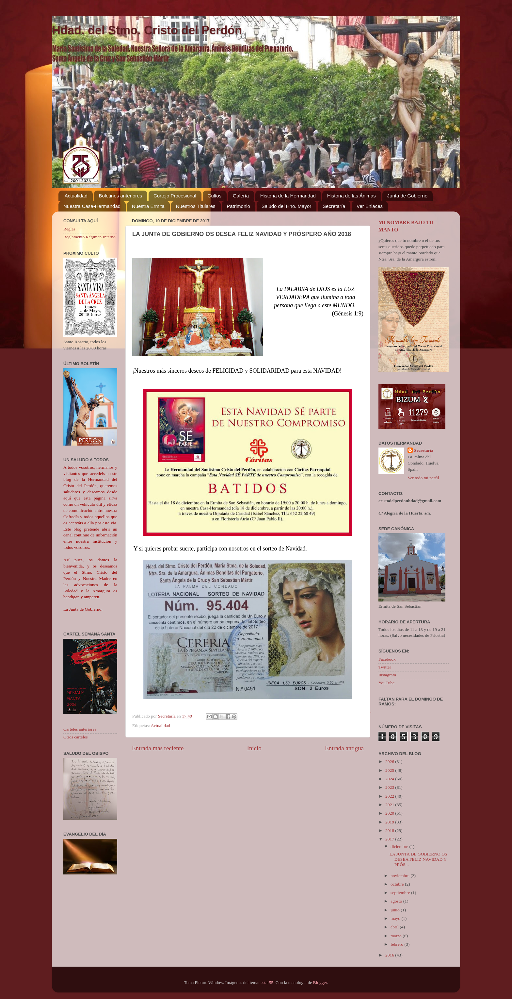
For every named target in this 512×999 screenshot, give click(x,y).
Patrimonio (238, 206)
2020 (390, 813)
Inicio (254, 748)
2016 (390, 955)
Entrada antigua (344, 748)
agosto (397, 901)
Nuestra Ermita (148, 206)
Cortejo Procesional (174, 195)
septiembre (401, 892)
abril (395, 926)
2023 (390, 787)
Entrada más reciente (158, 748)
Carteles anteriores (79, 729)
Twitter (384, 667)
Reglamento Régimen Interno (89, 236)
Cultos (215, 195)
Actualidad (76, 195)
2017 (390, 839)
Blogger (320, 982)
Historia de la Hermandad (288, 195)
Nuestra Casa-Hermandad (91, 206)
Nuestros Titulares (196, 206)
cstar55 (267, 982)
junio (396, 909)
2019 (390, 822)
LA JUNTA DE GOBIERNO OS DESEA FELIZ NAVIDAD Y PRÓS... (418, 859)
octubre (398, 884)
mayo (396, 918)
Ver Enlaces (370, 206)
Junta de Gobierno (407, 195)
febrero (397, 944)
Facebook (386, 659)
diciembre (400, 846)
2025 (390, 770)
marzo (397, 935)
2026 (390, 761)
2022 (390, 796)
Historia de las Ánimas (351, 195)
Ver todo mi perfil (423, 477)
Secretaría (334, 206)
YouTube (386, 682)
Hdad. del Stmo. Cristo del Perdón (147, 30)
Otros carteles (75, 737)
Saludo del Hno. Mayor (287, 206)
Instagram (387, 674)
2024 (390, 778)
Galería (241, 195)
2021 (390, 804)
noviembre (400, 875)
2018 (390, 830)
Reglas (69, 229)
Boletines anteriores (120, 195)
